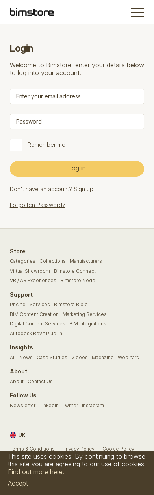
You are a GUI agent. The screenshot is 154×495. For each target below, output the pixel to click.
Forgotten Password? (37, 204)
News (26, 357)
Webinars (128, 357)
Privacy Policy (79, 449)
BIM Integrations (87, 324)
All (12, 357)
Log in (77, 168)
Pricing (18, 304)
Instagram (93, 405)
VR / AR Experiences (33, 280)
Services (40, 304)
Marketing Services (85, 314)
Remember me (46, 145)
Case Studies (52, 357)
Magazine (103, 357)
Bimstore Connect (75, 271)
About (17, 381)
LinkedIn (49, 405)
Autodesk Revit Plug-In (36, 333)
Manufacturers (86, 261)
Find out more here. (36, 472)
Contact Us (40, 381)
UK (17, 435)
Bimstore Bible (71, 304)
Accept (18, 483)
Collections (52, 261)
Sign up (83, 189)
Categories (22, 261)
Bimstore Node (77, 280)
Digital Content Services (37, 324)
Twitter (70, 405)
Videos (79, 357)
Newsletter (22, 405)
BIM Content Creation (34, 314)
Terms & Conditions (32, 449)
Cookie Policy (118, 449)
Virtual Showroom (30, 271)
